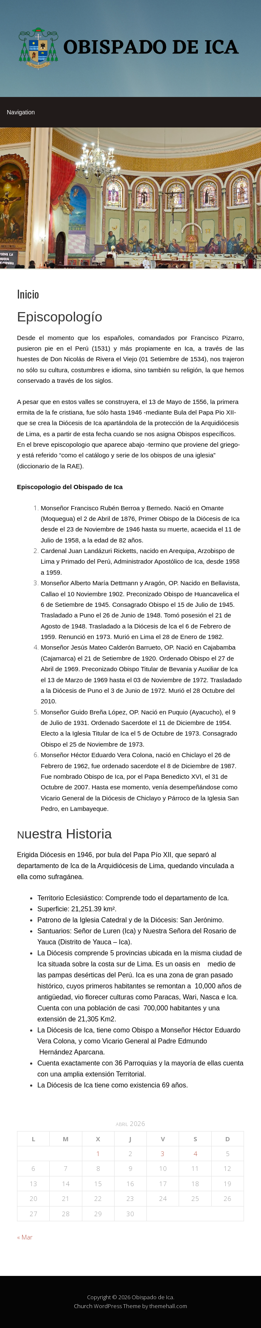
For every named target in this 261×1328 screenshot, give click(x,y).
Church (83, 1306)
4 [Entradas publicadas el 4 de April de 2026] (195, 1153)
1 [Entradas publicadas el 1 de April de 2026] (98, 1153)
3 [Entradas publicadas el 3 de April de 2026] (163, 1153)
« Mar (25, 1237)
